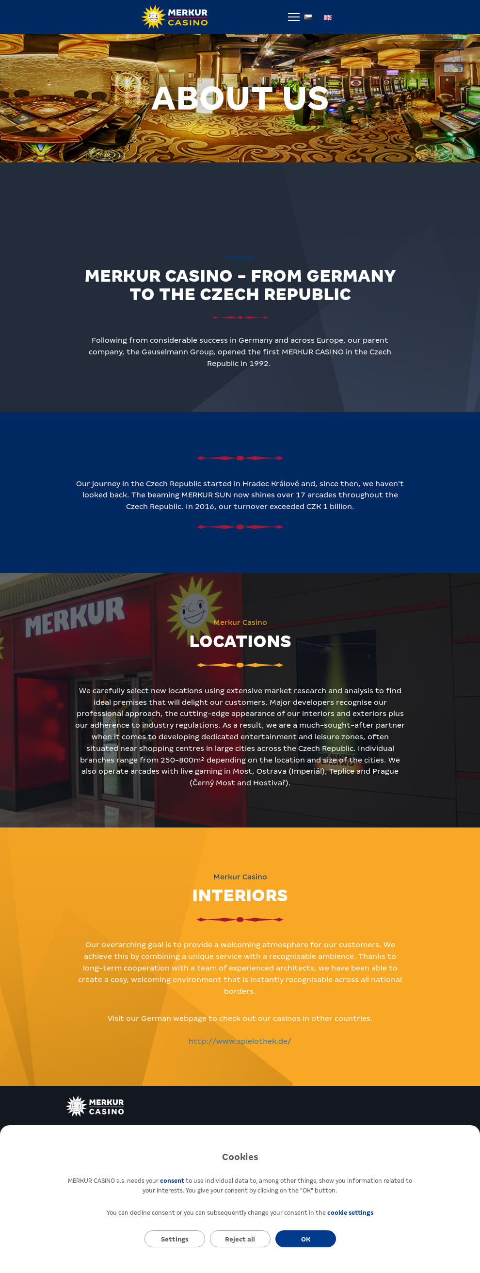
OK (305, 1239)
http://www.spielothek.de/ (240, 1041)
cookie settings (350, 1212)
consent (172, 1181)
